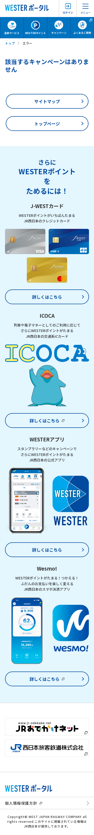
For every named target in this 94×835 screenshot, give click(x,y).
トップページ (47, 123)
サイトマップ (47, 101)
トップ (10, 43)
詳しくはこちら (47, 297)
